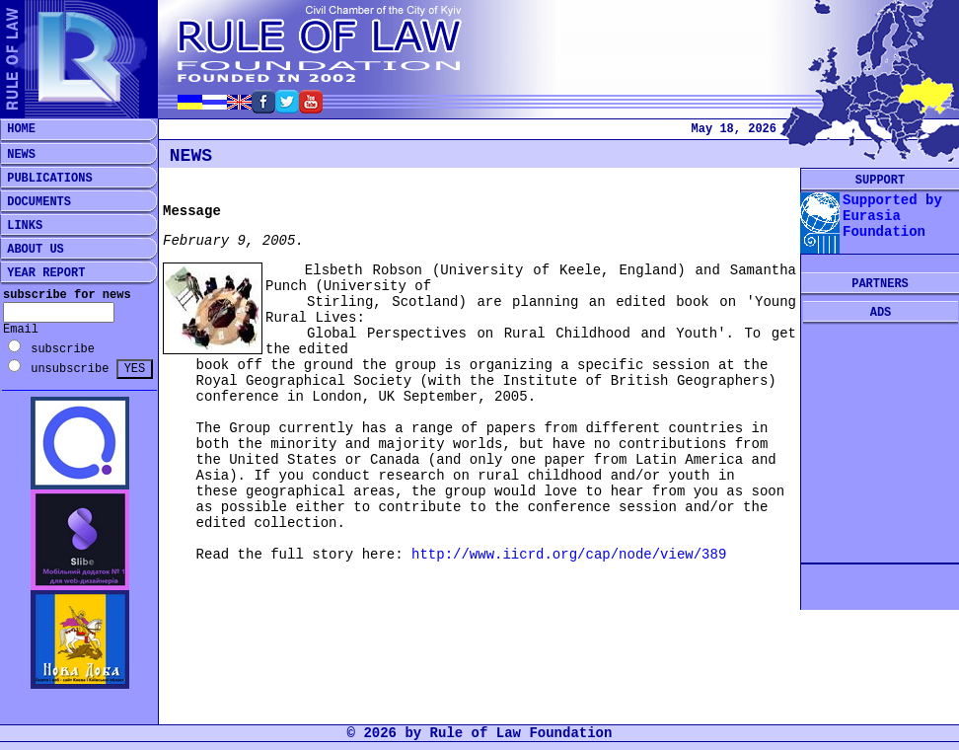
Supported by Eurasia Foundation (892, 216)
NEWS (18, 155)
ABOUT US (32, 250)
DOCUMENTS (35, 202)
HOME (18, 129)
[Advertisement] (880, 444)
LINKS (21, 226)
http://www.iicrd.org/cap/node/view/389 (568, 554)
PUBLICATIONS (46, 179)
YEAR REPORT (42, 273)
